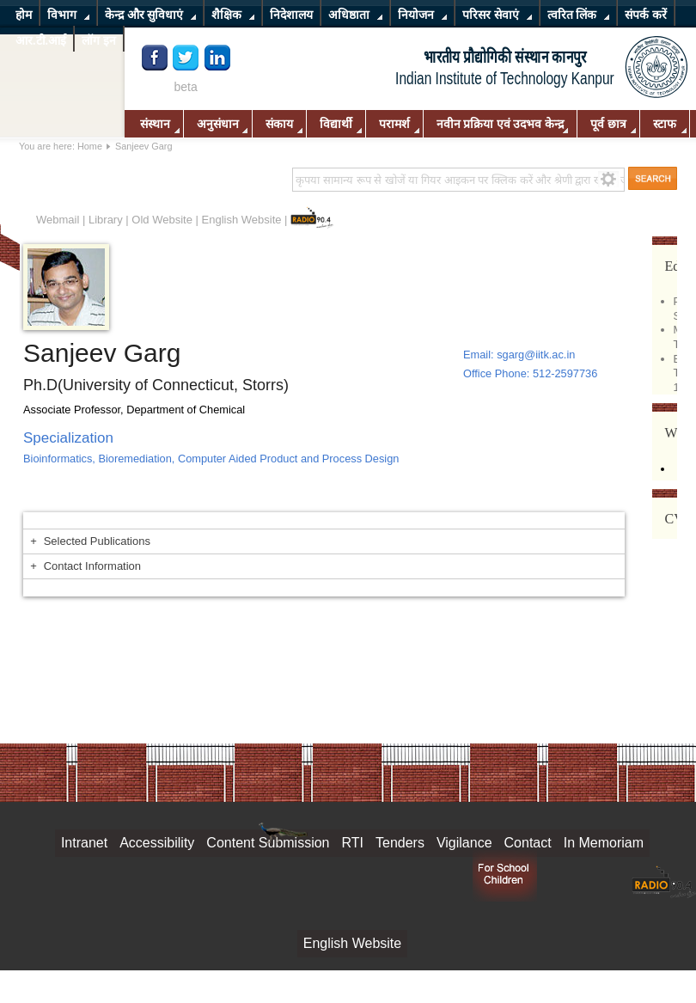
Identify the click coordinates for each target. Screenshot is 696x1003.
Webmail (57, 219)
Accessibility (156, 842)
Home (89, 146)
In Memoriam (604, 842)
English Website (242, 219)
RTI (352, 842)
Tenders (399, 842)
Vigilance (464, 842)
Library (106, 219)
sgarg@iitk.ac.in (536, 354)
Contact (528, 842)
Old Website (161, 219)
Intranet (84, 842)
